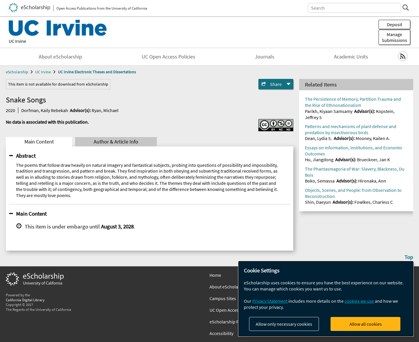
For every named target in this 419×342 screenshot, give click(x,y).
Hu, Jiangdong (319, 159)
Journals (264, 57)
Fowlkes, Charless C (373, 202)
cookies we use (359, 301)
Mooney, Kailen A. (373, 138)
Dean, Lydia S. (318, 138)
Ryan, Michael (105, 110)
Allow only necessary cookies (284, 324)
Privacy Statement (269, 301)
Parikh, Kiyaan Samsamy (328, 111)
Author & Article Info (116, 142)
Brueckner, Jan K (373, 159)
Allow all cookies (365, 324)
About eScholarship (60, 57)
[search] (405, 7)
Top (408, 257)
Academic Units (351, 57)
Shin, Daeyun (318, 202)
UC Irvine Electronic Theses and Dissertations (97, 72)
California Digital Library (25, 299)
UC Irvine (17, 41)
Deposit (394, 24)
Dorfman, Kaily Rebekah (44, 110)
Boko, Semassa (320, 181)
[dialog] (326, 298)
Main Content (39, 142)
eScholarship (17, 72)
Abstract (25, 155)
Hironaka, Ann (372, 181)
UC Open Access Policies (168, 57)
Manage (394, 37)
